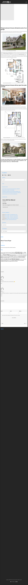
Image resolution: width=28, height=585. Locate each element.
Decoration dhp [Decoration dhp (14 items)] (19, 253)
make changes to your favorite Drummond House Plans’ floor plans (14, 160)
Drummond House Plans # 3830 (6, 137)
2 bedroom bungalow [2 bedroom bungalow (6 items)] (3, 252)
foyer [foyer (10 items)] (10, 254)
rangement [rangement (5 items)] (25, 259)
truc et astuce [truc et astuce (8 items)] (15, 261)
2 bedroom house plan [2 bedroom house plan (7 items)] (8, 252)
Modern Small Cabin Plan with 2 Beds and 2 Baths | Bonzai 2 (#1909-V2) (11, 192)
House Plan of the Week (9, 247)
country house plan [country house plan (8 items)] (13, 253)
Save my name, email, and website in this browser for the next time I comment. (11, 315)
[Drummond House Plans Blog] (6, 2)
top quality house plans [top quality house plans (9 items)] (8, 261)
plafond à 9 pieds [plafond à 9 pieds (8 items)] (3, 259)
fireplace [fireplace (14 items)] (5, 254)
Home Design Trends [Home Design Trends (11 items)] (12, 255)
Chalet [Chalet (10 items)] (25, 252)
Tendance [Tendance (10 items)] (2, 261)
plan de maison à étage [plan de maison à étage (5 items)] (21, 259)
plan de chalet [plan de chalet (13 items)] (9, 259)
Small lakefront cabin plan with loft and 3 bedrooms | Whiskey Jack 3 (11, 191)
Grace (1, 279)
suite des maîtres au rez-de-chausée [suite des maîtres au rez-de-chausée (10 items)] (17, 260)
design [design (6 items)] (23, 253)
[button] (26, 2)
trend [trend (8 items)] (12, 261)
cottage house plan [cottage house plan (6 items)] (7, 253)
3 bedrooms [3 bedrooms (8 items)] (13, 252)
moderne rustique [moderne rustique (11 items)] (21, 256)
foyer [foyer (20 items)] (8, 254)
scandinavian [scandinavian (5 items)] (10, 260)
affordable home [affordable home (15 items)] (18, 252)
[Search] (14, 180)
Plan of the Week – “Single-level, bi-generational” (11, 215)
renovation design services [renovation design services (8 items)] (5, 260)
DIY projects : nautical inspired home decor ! (12, 218)
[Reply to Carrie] (14, 295)
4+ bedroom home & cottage (4, 247)
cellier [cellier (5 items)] (23, 252)
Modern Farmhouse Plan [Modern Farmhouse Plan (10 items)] (5, 257)
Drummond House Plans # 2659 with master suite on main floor (11, 157)
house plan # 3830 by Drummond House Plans (11, 50)
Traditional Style (13, 247)
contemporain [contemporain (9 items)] (3, 253)
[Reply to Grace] (14, 283)
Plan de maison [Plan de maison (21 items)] (15, 259)
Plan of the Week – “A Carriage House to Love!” (11, 214)
